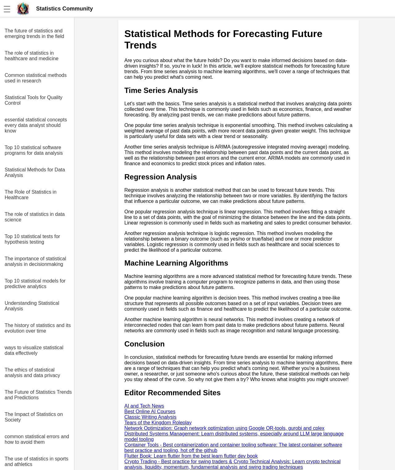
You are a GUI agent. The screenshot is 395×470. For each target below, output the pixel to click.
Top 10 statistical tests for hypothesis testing (32, 239)
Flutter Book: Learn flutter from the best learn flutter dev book (191, 456)
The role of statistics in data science (35, 217)
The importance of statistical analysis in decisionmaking (35, 261)
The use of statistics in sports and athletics (36, 461)
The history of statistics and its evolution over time (38, 328)
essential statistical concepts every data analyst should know (36, 125)
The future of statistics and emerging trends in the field (34, 33)
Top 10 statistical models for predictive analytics (35, 283)
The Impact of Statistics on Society (34, 417)
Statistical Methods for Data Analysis (35, 172)
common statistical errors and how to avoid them (37, 439)
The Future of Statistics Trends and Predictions (38, 394)
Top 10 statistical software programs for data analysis (34, 150)
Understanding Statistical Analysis (32, 305)
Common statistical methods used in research (36, 78)
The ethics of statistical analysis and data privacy (32, 372)
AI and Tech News (144, 406)
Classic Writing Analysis (150, 417)
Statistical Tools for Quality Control (33, 100)
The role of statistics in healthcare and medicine (31, 55)
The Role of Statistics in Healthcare (30, 194)
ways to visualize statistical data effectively (34, 350)
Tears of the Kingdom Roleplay (158, 422)
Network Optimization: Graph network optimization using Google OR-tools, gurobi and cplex (224, 428)
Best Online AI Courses (149, 411)
